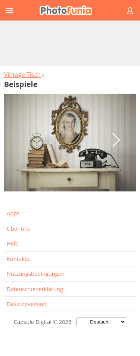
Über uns (18, 228)
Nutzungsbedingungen (36, 273)
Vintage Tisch (22, 75)
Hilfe (12, 243)
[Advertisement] (70, 43)
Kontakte (18, 258)
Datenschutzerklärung (35, 289)
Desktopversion (27, 303)
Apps (13, 213)
